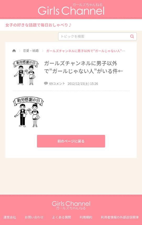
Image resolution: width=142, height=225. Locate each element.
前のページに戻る (71, 141)
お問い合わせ (34, 217)
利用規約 (86, 217)
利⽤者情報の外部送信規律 (120, 217)
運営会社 (9, 217)
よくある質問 (61, 217)
